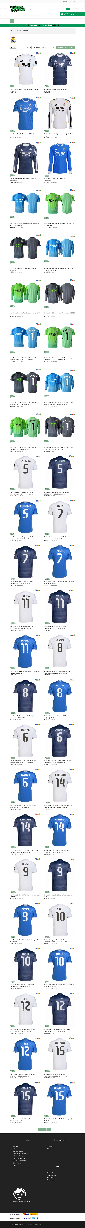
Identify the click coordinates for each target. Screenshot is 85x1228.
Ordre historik (51, 1175)
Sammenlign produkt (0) (65, 47)
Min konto (50, 1173)
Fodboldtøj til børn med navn (33, 1224)
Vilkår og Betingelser (19, 1156)
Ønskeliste (50, 1177)
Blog (48, 1149)
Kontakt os (16, 1146)
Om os (15, 1149)
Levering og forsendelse (20, 1153)
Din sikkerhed (17, 1163)
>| (48, 1129)
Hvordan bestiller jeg (19, 1161)
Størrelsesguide (18, 1151)
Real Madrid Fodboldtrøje (22, 30)
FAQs (14, 1165)
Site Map (50, 1146)
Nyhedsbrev (51, 1180)
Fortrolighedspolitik (19, 1158)
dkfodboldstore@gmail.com (22, 1201)
